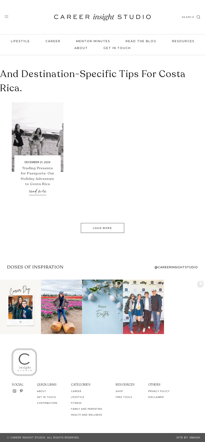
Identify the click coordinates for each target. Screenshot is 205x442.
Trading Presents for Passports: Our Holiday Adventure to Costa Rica (37, 176)
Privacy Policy (159, 391)
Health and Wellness (86, 415)
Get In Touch (117, 48)
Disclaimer (156, 397)
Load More (102, 228)
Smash (194, 437)
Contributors (47, 403)
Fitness (76, 403)
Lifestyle (20, 41)
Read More (37, 191)
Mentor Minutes (93, 41)
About (81, 48)
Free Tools (124, 397)
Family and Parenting (86, 409)
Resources (183, 41)
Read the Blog (141, 41)
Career (53, 41)
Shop (119, 391)
